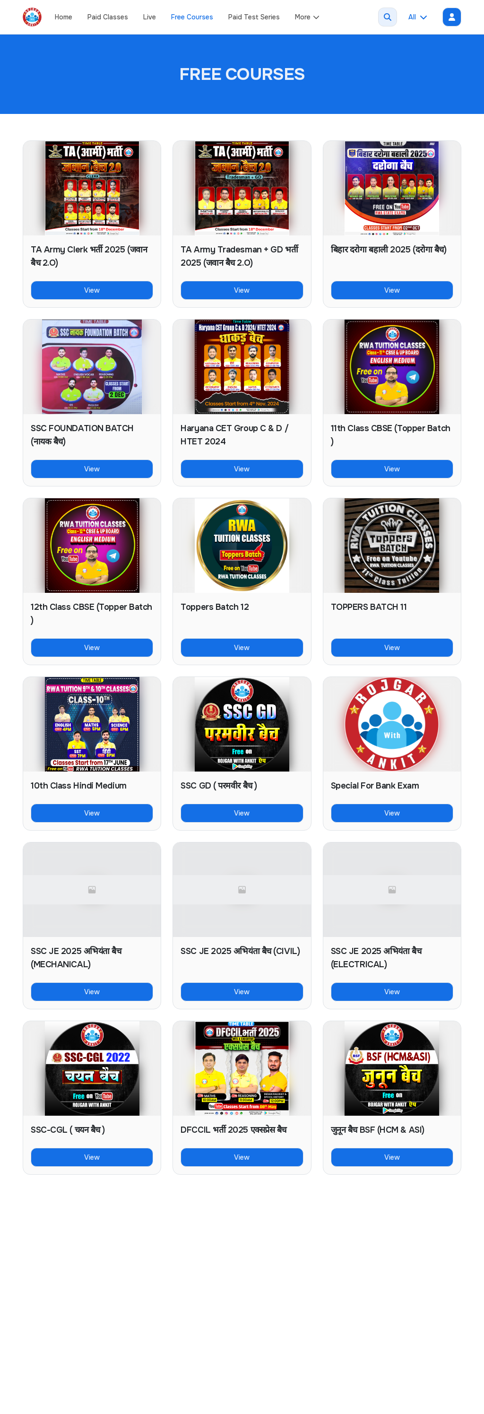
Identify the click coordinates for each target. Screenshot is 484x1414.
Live (149, 17)
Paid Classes (107, 17)
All (417, 17)
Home (63, 17)
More (307, 17)
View (92, 290)
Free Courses (192, 17)
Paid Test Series (254, 17)
